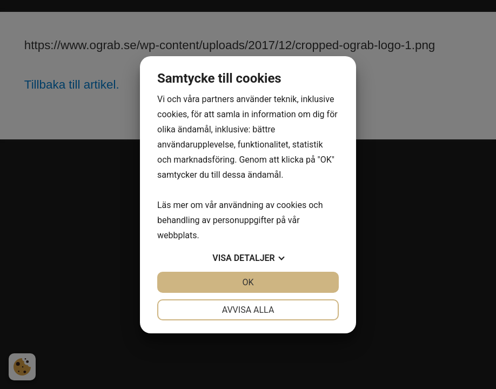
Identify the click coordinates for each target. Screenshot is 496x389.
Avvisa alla (248, 310)
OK (247, 282)
